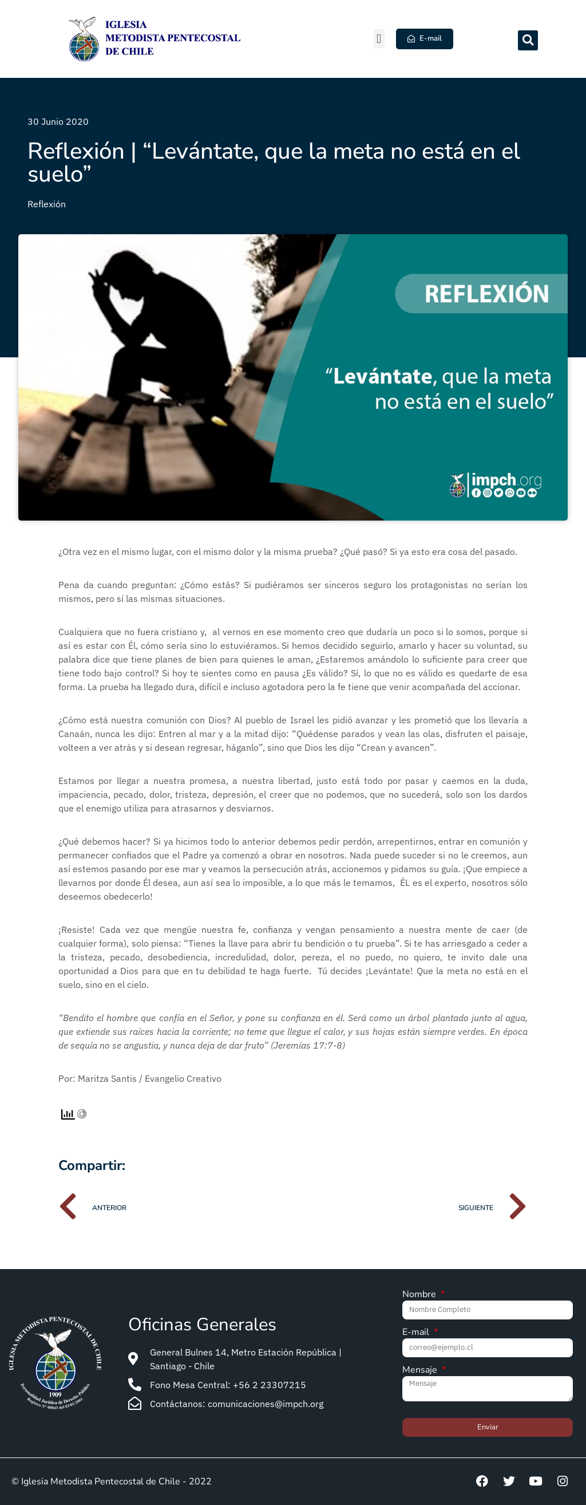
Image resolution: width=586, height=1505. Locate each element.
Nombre (420, 1295)
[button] (379, 38)
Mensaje (421, 1370)
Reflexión (46, 204)
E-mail (416, 1332)
